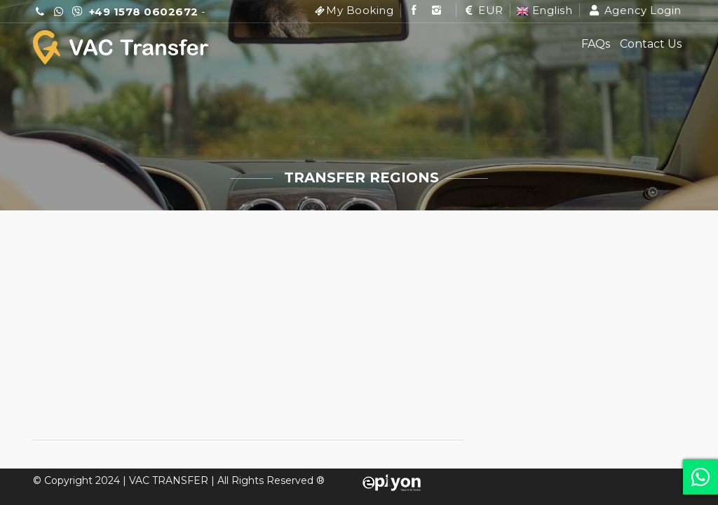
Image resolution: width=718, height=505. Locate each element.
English (544, 10)
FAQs (595, 43)
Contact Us (651, 43)
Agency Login (635, 10)
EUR (482, 10)
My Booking (359, 10)
